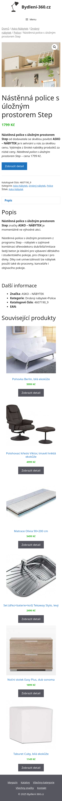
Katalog (25, 782)
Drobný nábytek (37, 185)
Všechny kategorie (43, 782)
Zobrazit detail (14, 166)
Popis (8, 200)
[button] (55, 47)
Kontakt (41, 788)
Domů (5, 28)
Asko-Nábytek (19, 28)
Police (17, 32)
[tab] (31, 200)
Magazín (13, 782)
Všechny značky (25, 788)
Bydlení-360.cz (36, 7)
